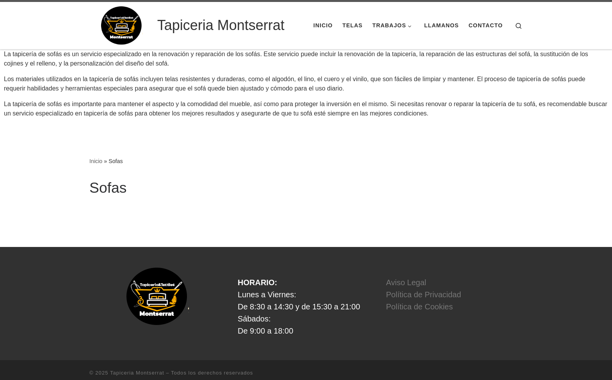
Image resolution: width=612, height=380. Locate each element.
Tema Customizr (193, 366)
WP (126, 366)
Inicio (95, 143)
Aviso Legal (406, 264)
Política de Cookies (419, 288)
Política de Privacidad (423, 276)
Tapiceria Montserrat (137, 355)
